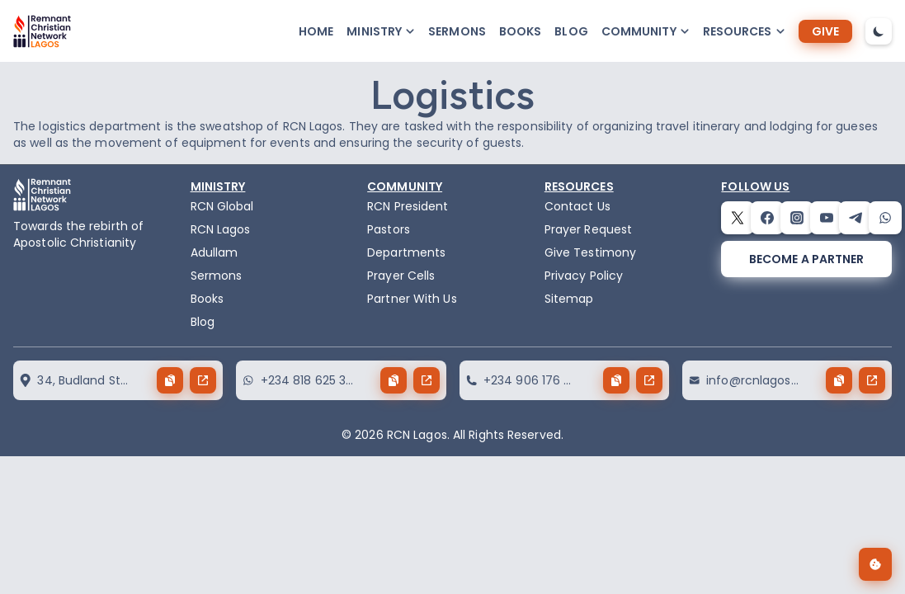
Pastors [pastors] (388, 229)
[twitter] (737, 217)
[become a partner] (806, 259)
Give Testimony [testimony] (590, 252)
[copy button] (170, 380)
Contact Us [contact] (577, 206)
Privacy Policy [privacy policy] (583, 275)
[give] (825, 31)
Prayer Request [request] (588, 229)
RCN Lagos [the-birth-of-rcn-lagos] (221, 229)
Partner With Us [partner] (412, 298)
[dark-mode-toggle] (878, 31)
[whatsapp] (885, 217)
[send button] (203, 380)
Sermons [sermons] (457, 31)
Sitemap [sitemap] (569, 298)
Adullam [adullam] (214, 252)
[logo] (42, 31)
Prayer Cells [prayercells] (401, 275)
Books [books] (520, 31)
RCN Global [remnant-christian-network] (222, 206)
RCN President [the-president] (407, 206)
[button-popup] (380, 31)
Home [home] (316, 31)
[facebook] (767, 217)
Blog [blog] (570, 31)
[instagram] (796, 217)
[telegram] (855, 217)
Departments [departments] (406, 252)
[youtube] (826, 217)
